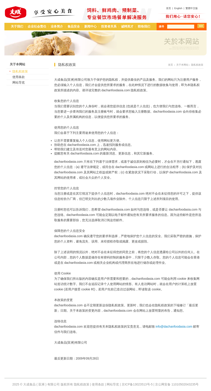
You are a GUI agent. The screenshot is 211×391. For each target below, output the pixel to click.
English (178, 8)
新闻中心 (90, 26)
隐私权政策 (20, 71)
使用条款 (18, 77)
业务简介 (57, 26)
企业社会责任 (37, 26)
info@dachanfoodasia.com (173, 326)
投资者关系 (109, 26)
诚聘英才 (127, 26)
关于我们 (17, 26)
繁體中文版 (192, 8)
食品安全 (73, 26)
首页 (168, 8)
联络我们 (144, 26)
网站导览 (18, 82)
